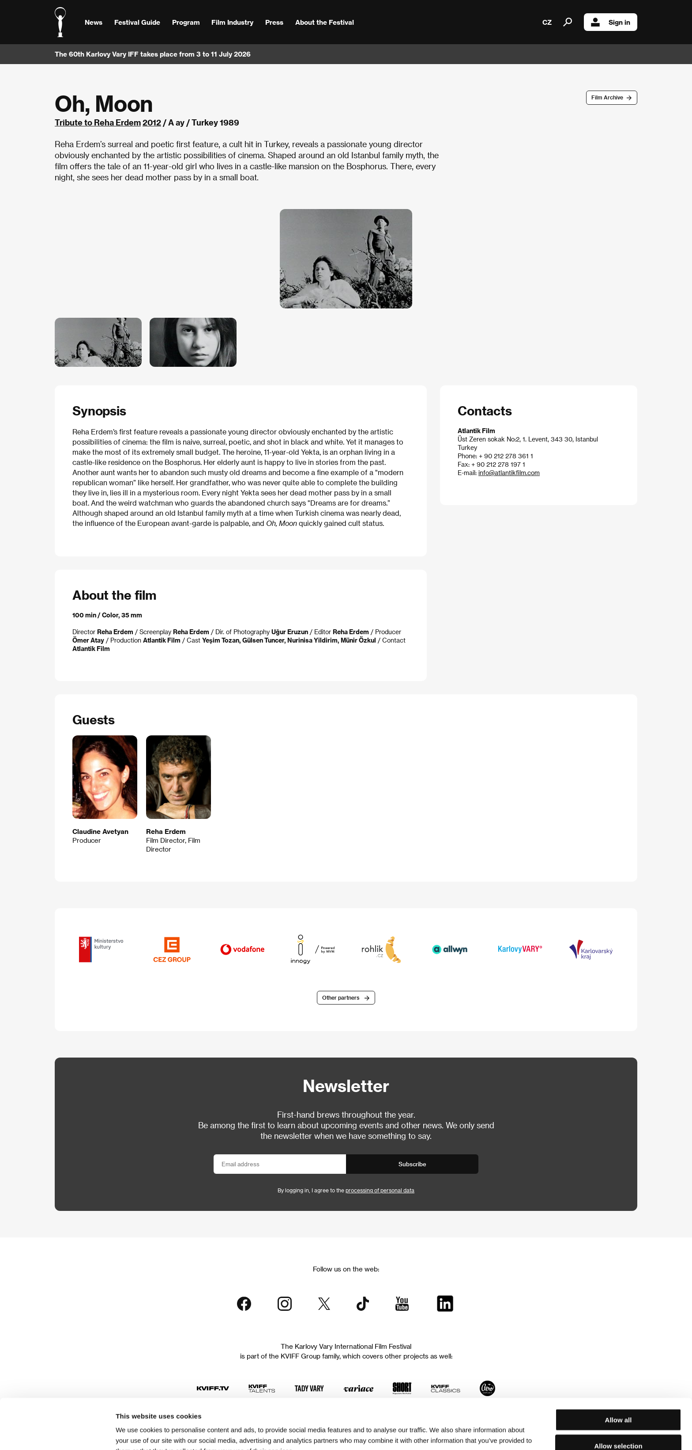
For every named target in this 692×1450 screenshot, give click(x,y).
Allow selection (618, 1398)
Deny (618, 1424)
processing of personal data (380, 1190)
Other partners (340, 997)
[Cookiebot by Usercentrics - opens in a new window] (57, 1432)
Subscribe (412, 1164)
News (93, 22)
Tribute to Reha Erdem (98, 122)
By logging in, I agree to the (346, 1190)
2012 (152, 122)
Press (274, 22)
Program (186, 22)
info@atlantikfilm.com (509, 472)
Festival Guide (137, 22)
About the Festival (324, 22)
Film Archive (607, 97)
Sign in (610, 22)
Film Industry (232, 22)
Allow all (618, 1372)
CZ (547, 22)
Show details (461, 1432)
